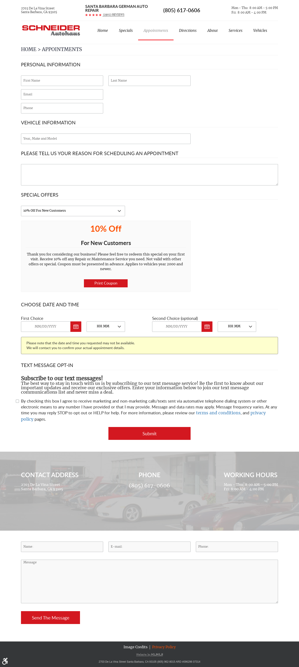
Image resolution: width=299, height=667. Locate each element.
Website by (149, 654)
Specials (126, 31)
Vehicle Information (48, 122)
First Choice (32, 318)
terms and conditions (218, 413)
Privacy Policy (164, 647)
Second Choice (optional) (175, 318)
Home (102, 31)
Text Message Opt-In (47, 365)
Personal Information (50, 64)
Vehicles (260, 31)
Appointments (156, 31)
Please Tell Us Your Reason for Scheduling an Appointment (99, 153)
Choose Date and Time (50, 304)
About (212, 31)
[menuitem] (102, 32)
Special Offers (39, 194)
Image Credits (135, 647)
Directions (187, 31)
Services (235, 31)
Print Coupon (105, 283)
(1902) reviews (113, 14)
